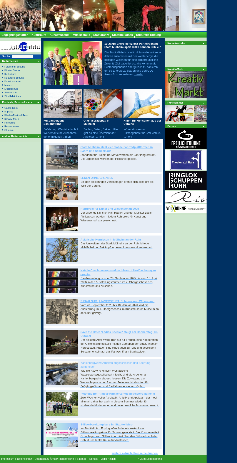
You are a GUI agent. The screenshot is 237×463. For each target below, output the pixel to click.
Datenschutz (24, 458)
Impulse (8, 111)
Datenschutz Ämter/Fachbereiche (54, 458)
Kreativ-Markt (175, 69)
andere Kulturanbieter (15, 136)
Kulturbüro (10, 73)
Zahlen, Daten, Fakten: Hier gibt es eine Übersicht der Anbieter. (100, 133)
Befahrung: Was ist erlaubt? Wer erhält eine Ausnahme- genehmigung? (60, 133)
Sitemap (82, 458)
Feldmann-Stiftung (14, 66)
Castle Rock (11, 107)
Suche (6, 56)
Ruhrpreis (9, 122)
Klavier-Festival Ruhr (16, 115)
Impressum (7, 458)
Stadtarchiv (10, 92)
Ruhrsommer (175, 102)
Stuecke (8, 130)
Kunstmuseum (12, 81)
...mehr (138, 74)
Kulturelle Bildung (14, 77)
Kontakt (93, 458)
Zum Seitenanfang (151, 458)
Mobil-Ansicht (108, 458)
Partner (171, 126)
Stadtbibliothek (12, 96)
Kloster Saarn (12, 70)
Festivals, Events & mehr (17, 102)
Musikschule (11, 88)
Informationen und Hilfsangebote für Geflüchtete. (142, 131)
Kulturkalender (176, 43)
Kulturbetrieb (10, 60)
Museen (8, 85)
